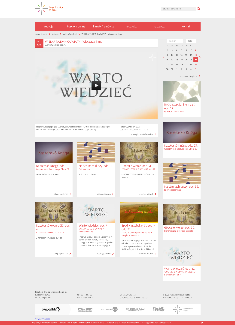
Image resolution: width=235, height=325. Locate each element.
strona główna (41, 34)
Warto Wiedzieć (70, 34)
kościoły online (76, 26)
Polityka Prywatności (42, 319)
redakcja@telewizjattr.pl (136, 297)
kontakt (187, 26)
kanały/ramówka (103, 26)
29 (196, 64)
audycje (48, 26)
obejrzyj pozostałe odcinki (142, 134)
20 (186, 59)
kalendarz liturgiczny (189, 76)
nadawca (159, 26)
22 (196, 59)
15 (196, 55)
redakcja (131, 26)
